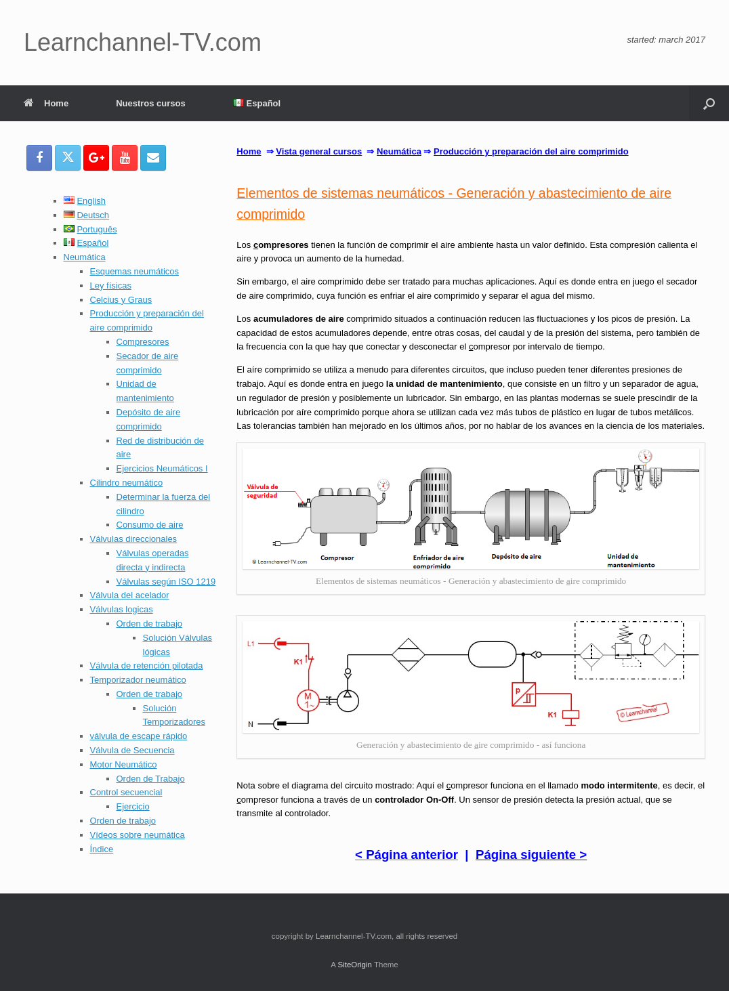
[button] (709, 103)
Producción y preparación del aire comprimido (531, 151)
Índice (102, 849)
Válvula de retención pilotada (146, 665)
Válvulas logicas (121, 609)
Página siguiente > (531, 854)
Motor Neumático (123, 764)
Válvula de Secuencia (132, 750)
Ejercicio (133, 806)
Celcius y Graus (121, 300)
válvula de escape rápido (139, 736)
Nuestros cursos (151, 103)
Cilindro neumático (126, 483)
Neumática (85, 257)
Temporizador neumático (138, 680)
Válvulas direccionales (134, 539)
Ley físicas (110, 285)
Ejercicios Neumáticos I (162, 468)
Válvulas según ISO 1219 (166, 581)
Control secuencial (126, 792)
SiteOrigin (354, 965)
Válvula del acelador (129, 595)
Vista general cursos (319, 151)
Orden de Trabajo (151, 779)
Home (46, 103)
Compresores (143, 342)
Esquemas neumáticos (135, 271)
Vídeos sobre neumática (137, 835)
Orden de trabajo (150, 623)
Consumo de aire (150, 525)
